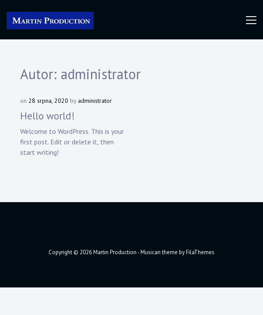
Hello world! (47, 115)
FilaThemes (200, 252)
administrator (95, 101)
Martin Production (115, 252)
